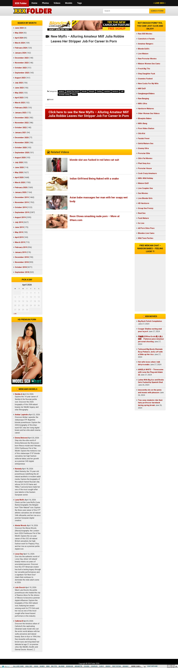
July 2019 (19, 222)
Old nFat (141, 133)
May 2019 (19, 232)
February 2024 (21, 48)
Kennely (18, 469)
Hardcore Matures (146, 108)
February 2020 (21, 187)
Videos (57, 3)
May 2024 (19, 33)
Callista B (19, 621)
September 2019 (22, 212)
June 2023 (19, 88)
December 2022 (21, 118)
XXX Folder (21, 3)
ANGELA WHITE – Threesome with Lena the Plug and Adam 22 (150, 372)
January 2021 (20, 132)
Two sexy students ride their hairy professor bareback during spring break (150, 402)
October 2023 (21, 68)
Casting (99, 91)
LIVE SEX (159, 3)
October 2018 (21, 267)
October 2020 (21, 147)
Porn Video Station (146, 128)
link (176, 632)
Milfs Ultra (142, 103)
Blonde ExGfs (143, 49)
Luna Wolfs (19, 500)
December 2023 (21, 58)
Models (68, 3)
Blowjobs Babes (145, 118)
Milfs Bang (142, 123)
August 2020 (20, 157)
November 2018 (21, 262)
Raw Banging (143, 98)
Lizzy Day (19, 554)
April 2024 (19, 38)
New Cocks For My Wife (148, 83)
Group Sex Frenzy (145, 208)
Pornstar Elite (144, 153)
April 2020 (19, 177)
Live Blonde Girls (145, 198)
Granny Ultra (143, 148)
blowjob (91, 91)
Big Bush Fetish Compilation (150, 321)
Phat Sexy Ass (144, 163)
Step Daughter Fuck (146, 74)
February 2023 (21, 108)
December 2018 (21, 257)
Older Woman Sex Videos (149, 113)
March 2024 (20, 43)
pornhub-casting (64, 94)
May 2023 (19, 93)
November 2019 (21, 202)
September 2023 (22, 73)
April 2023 (19, 98)
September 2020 (22, 152)
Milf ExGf (142, 88)
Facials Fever (144, 138)
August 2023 (20, 78)
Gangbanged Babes (146, 93)
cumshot (107, 91)
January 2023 (20, 113)
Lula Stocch (20, 587)
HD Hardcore (143, 203)
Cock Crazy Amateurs (147, 173)
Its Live (141, 223)
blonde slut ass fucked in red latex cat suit (96, 164)
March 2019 (20, 242)
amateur (61, 91)
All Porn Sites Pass (146, 228)
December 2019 (21, 197)
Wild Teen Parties (145, 238)
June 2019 (19, 227)
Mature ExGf (143, 183)
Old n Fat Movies (145, 158)
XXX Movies (151, 316)
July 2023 (19, 83)
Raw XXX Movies (145, 34)
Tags (79, 3)
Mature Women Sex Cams (149, 64)
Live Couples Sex (145, 188)
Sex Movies (143, 193)
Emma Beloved (21, 438)
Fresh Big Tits (144, 69)
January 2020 (20, 192)
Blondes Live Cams (146, 233)
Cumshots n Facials (146, 39)
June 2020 (19, 167)
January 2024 (20, 53)
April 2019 (19, 237)
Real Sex (141, 213)
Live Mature (143, 54)
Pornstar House (145, 168)
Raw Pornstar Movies (147, 59)
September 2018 (22, 272)
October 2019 (21, 207)
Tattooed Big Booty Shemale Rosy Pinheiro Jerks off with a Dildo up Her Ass (150, 351)
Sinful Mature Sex (145, 143)
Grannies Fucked (145, 79)
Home (34, 3)
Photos (45, 3)
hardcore (115, 91)
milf (122, 91)
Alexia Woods (20, 525)
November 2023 (21, 63)
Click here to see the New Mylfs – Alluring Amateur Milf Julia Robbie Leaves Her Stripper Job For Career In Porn (88, 116)
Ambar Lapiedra (21, 414)
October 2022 (21, 127)
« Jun (14, 313)
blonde (84, 91)
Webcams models (28, 389)
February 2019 (21, 247)
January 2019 (20, 252)
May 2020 (19, 172)
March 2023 (20, 103)
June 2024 (19, 28)
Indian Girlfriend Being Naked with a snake (96, 183)
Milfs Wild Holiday (145, 178)
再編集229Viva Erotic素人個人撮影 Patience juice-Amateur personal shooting (151, 339)
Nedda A (18, 394)
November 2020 (21, 142)
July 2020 (19, 162)
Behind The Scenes (73, 91)
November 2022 (21, 123)
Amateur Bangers (145, 44)
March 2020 (20, 182)
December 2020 (21, 137)
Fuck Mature (143, 218)
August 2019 (20, 217)
